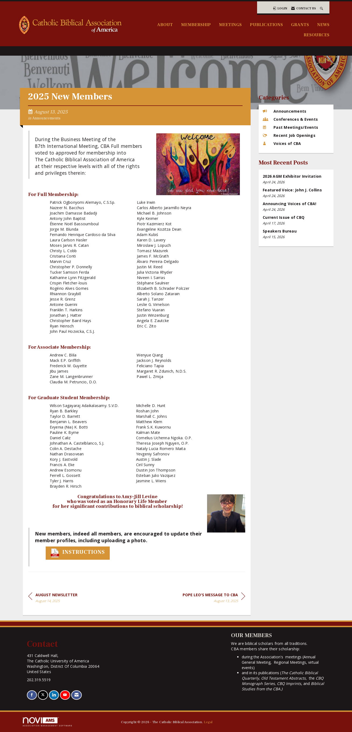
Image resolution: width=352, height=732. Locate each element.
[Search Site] (322, 8)
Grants (300, 24)
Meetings (230, 24)
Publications (266, 24)
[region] (214, 598)
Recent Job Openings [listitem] (289, 135)
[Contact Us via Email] (76, 695)
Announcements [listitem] (284, 111)
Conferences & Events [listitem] (290, 119)
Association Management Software (48, 722)
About (165, 24)
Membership (196, 24)
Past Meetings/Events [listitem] (290, 127)
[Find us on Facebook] (32, 695)
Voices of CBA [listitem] (282, 143)
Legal (208, 722)
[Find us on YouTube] (65, 695)
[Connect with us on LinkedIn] (54, 695)
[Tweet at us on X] (43, 695)
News (323, 24)
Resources (316, 35)
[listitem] (296, 179)
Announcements (46, 118)
